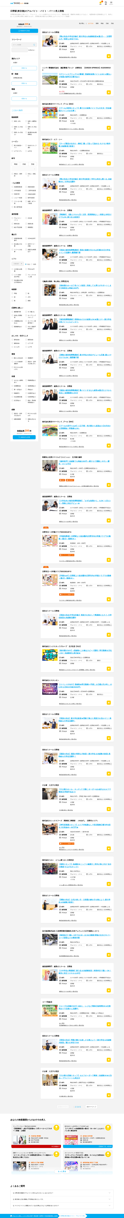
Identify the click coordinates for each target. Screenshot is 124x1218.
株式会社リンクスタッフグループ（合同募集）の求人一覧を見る (77, 670)
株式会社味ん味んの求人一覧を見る (69, 304)
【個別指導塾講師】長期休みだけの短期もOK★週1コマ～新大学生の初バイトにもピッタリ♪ (85, 320)
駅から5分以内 (18, 358)
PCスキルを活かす (32, 414)
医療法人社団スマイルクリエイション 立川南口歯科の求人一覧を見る (79, 486)
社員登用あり (32, 397)
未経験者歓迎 (18, 187)
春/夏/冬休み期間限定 (32, 133)
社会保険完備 (18, 397)
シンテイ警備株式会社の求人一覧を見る (70, 93)
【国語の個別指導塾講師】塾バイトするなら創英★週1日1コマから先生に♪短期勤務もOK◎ (85, 391)
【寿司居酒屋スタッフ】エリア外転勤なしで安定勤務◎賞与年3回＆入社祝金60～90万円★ (84, 826)
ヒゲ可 (30, 347)
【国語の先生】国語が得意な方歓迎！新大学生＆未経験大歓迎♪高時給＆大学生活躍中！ (84, 755)
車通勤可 (30, 358)
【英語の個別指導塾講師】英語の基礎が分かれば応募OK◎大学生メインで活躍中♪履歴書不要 (84, 251)
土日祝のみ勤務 (18, 270)
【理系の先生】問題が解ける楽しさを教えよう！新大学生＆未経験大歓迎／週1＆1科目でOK (85, 1041)
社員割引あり (32, 393)
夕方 (29, 297)
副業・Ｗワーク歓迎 (32, 202)
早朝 (15, 293)
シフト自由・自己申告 (18, 275)
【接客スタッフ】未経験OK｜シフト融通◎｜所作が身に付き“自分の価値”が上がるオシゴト (85, 865)
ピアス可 (30, 343)
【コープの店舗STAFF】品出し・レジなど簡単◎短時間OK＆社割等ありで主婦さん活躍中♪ (85, 1007)
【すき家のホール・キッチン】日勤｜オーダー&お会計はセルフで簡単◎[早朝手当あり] (85, 790)
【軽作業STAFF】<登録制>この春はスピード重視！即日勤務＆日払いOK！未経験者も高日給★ (85, 652)
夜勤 (29, 300)
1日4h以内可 (31, 238)
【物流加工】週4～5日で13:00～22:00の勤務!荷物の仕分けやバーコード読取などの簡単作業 (84, 936)
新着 (97, 23)
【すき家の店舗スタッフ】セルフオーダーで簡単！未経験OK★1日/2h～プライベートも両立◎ (85, 1077)
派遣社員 (30, 223)
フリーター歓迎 (18, 202)
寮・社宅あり (18, 389)
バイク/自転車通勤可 (18, 362)
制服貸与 (16, 393)
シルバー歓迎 (18, 198)
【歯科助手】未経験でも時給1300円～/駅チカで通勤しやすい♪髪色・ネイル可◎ (84, 462)
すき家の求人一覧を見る (66, 810)
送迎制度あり (32, 386)
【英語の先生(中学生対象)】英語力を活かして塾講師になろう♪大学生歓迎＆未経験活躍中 (85, 616)
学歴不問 (16, 194)
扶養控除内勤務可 (18, 239)
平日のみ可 (31, 269)
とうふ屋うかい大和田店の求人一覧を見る (71, 885)
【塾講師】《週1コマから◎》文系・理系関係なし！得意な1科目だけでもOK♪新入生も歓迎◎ (85, 216)
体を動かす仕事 (18, 245)
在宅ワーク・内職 (32, 245)
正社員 (30, 218)
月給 (32, 164)
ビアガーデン (18, 151)
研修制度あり (32, 380)
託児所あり (17, 400)
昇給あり (30, 389)
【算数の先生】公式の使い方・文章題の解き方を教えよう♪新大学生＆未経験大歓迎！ (84, 901)
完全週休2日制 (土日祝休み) (18, 281)
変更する (24, 68)
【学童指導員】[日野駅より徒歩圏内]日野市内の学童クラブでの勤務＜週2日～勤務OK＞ (85, 537)
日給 (24, 164)
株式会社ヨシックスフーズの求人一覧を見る (71, 849)
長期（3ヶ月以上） (18, 133)
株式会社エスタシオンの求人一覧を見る (70, 703)
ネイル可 (16, 347)
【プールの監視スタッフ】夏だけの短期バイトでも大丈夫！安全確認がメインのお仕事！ (85, 109)
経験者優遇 (17, 419)
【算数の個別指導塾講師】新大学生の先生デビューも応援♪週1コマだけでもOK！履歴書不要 (85, 356)
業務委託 (30, 227)
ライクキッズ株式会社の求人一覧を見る (70, 561)
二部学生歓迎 (32, 190)
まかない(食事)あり (18, 381)
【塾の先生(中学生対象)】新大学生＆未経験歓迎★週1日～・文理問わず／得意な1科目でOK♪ (85, 37)
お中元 (30, 151)
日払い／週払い (32, 175)
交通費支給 (17, 386)
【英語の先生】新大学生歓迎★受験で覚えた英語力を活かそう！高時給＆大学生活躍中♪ (85, 719)
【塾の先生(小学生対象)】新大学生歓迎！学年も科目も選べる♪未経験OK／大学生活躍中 (85, 180)
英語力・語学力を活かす (18, 414)
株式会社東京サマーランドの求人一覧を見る (71, 129)
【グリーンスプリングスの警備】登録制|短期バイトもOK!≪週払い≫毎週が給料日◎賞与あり (85, 75)
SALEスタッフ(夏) (32, 146)
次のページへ (91, 1107)
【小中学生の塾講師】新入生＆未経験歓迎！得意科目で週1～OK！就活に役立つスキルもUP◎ (85, 972)
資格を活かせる (32, 420)
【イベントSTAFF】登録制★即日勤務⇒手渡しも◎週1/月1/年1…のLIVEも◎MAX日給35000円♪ (85, 685)
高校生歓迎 (31, 187)
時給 (15, 164)
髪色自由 (16, 339)
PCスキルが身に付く (18, 368)
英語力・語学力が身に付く (32, 362)
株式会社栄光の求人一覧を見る (68, 57)
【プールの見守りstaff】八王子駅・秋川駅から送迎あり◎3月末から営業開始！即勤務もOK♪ (85, 427)
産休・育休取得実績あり (32, 401)
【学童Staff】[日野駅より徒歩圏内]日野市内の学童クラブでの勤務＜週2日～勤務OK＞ (85, 577)
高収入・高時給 (18, 175)
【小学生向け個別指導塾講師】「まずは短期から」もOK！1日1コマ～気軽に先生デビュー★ (85, 502)
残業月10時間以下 (32, 250)
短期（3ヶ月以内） (32, 128)
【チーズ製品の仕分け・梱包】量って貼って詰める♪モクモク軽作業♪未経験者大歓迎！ (84, 145)
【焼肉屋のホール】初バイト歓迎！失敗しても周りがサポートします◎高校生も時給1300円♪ (85, 287)
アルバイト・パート (18, 219)
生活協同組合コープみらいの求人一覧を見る (71, 1025)
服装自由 (16, 343)
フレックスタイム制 (32, 275)
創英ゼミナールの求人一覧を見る (68, 235)
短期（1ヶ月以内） (18, 128)
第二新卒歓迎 (18, 207)
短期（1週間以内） (32, 122)
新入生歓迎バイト (18, 146)
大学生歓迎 (17, 190)
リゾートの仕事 (18, 250)
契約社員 (16, 223)
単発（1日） (17, 121)
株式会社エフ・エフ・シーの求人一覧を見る (71, 164)
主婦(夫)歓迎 (31, 194)
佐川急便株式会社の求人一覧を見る (69, 956)
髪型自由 (30, 339)
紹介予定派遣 (18, 227)
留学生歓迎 (31, 198)
